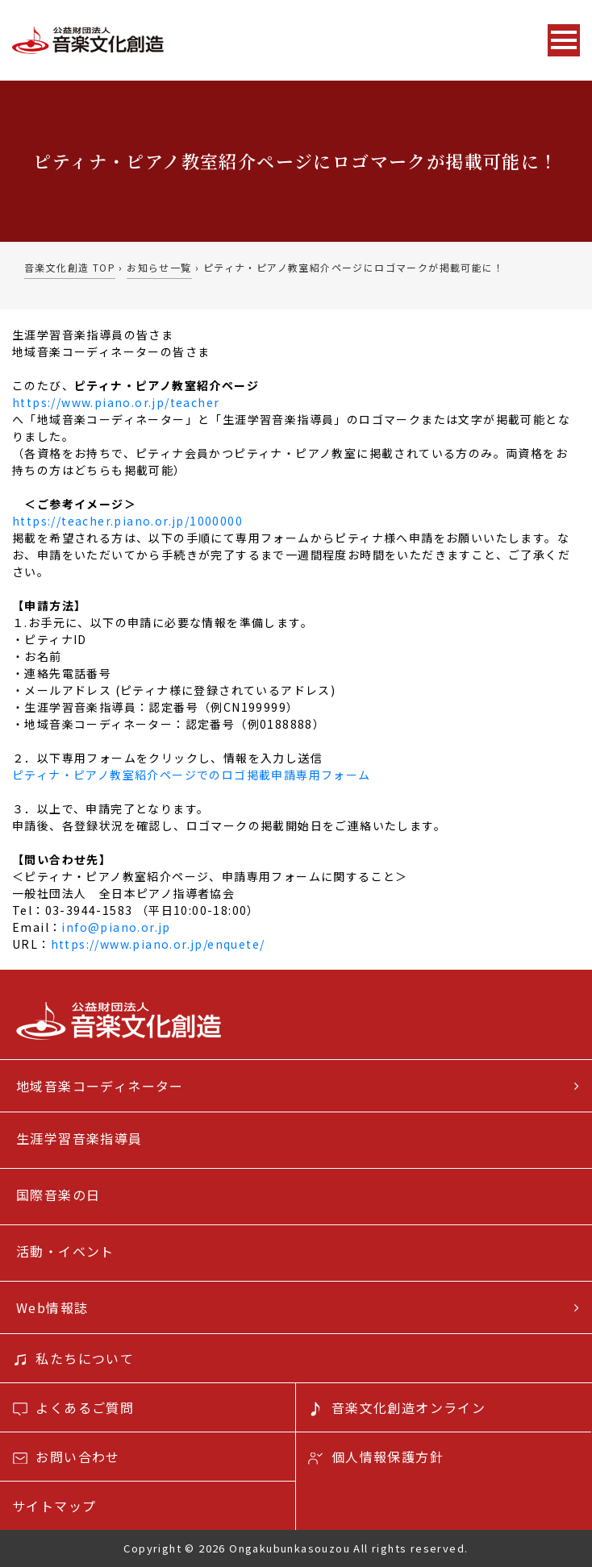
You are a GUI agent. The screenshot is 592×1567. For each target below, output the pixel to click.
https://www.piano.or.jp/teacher (115, 402)
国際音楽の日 (58, 1194)
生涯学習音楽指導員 (79, 1138)
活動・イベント (65, 1251)
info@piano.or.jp (115, 927)
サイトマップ (54, 1505)
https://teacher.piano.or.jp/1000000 (127, 521)
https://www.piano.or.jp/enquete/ (158, 944)
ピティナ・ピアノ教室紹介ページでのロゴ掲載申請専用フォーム (191, 775)
